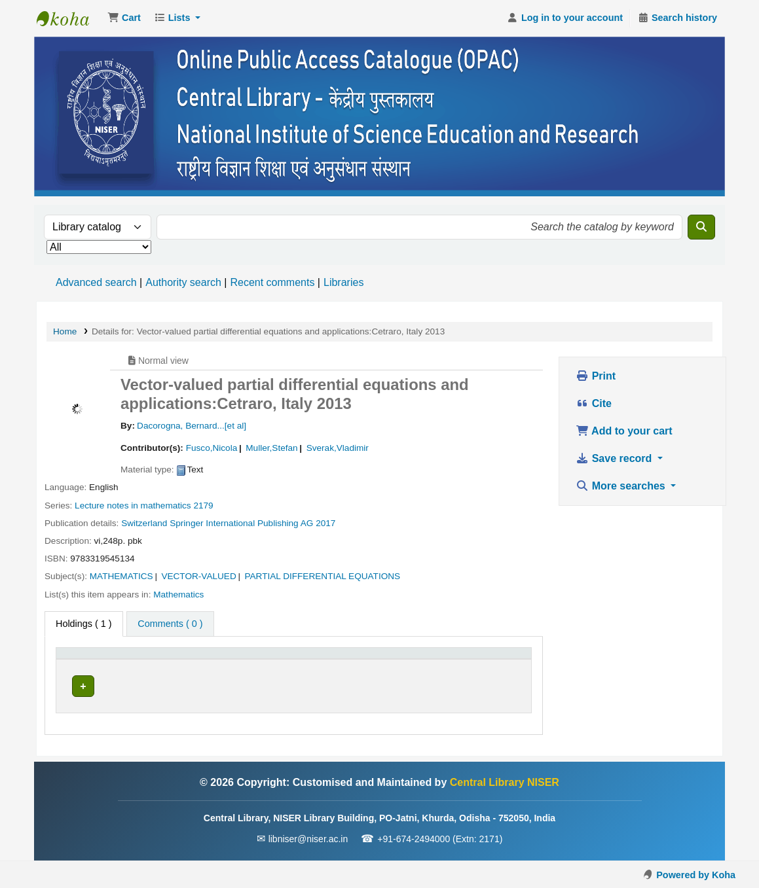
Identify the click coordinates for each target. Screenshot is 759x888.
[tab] (169, 624)
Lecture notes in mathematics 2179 (144, 505)
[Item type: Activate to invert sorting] (92, 660)
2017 (325, 523)
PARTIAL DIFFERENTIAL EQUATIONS (322, 576)
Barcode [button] (487, 659)
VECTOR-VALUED (198, 576)
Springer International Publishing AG (241, 523)
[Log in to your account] (565, 18)
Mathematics (178, 594)
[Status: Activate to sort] (419, 660)
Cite (594, 403)
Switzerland (144, 523)
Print (596, 376)
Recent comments (272, 282)
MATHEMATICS (121, 576)
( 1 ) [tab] (84, 623)
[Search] (701, 227)
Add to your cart (624, 430)
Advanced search (96, 282)
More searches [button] (622, 485)
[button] (124, 18)
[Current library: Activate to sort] (178, 660)
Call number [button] (260, 659)
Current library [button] (167, 659)
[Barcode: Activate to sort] (497, 660)
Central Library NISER (69, 18)
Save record (615, 458)
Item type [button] (82, 659)
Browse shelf (327, 686)
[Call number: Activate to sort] (301, 660)
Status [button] (394, 659)
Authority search (183, 282)
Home (65, 331)
